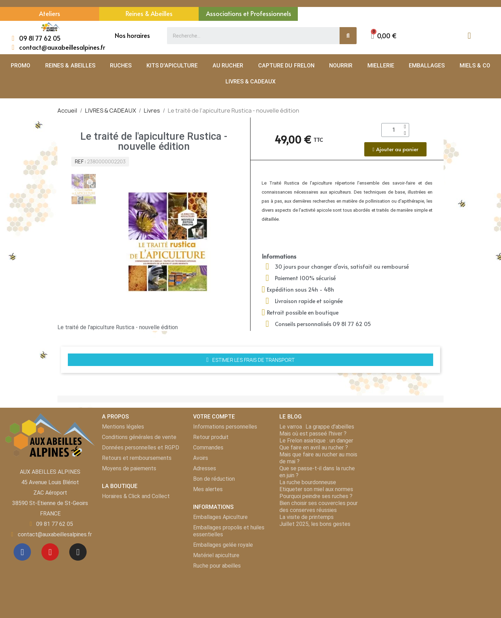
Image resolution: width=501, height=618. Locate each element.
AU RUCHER (228, 65)
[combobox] (249, 35)
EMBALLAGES (427, 65)
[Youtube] (50, 552)
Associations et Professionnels (248, 13)
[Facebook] (22, 552)
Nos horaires (132, 35)
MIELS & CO (475, 65)
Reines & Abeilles (149, 13)
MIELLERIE (380, 65)
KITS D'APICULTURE (172, 65)
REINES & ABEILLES (70, 65)
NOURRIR (340, 65)
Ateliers (49, 13)
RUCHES (121, 65)
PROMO (20, 65)
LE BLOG (290, 416)
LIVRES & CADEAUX (250, 81)
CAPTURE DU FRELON (286, 65)
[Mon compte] (469, 36)
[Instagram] (78, 552)
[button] (384, 35)
